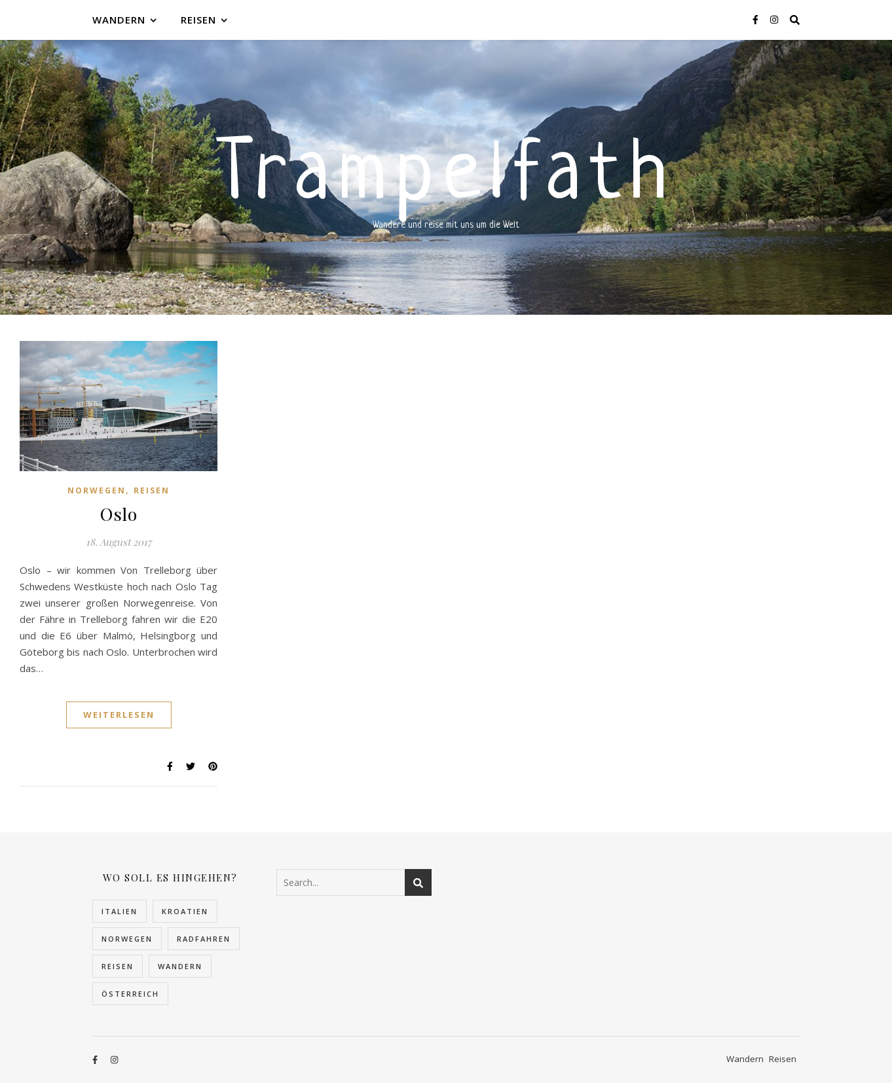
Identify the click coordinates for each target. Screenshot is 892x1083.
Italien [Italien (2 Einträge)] (120, 911)
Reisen (198, 19)
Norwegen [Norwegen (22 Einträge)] (127, 939)
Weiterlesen (119, 714)
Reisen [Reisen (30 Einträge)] (118, 966)
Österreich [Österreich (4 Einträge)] (130, 994)
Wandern (118, 19)
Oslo (118, 513)
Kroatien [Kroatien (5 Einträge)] (185, 911)
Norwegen (96, 490)
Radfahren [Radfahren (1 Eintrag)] (204, 939)
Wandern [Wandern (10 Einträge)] (180, 966)
